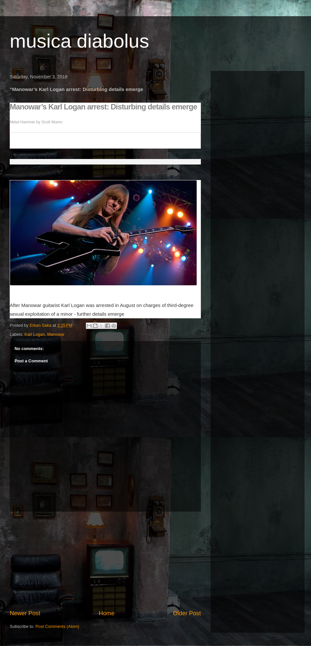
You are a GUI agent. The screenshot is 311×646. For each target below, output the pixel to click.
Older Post (187, 613)
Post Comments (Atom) (57, 626)
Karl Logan (35, 334)
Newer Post (25, 613)
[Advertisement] (105, 560)
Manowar (55, 334)
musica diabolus (79, 41)
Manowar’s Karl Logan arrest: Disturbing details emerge (103, 107)
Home (107, 613)
